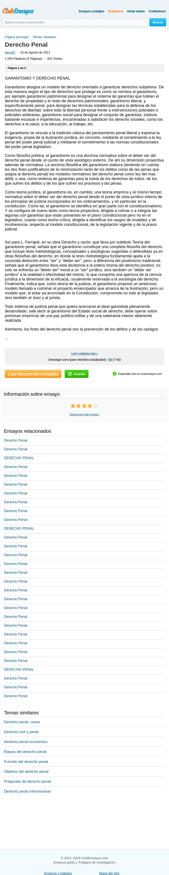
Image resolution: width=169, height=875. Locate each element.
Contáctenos (157, 11)
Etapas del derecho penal (25, 752)
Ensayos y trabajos (91, 11)
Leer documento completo (33, 374)
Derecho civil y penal (21, 732)
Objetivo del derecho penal (26, 771)
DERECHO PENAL (19, 458)
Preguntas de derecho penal (27, 781)
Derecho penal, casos (22, 722)
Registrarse (115, 11)
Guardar (76, 374)
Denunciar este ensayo (84, 414)
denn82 (10, 52)
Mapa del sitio (109, 873)
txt (110, 359)
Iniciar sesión (136, 11)
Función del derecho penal (26, 762)
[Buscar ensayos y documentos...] (75, 22)
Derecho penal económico (26, 742)
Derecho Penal (15, 440)
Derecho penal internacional (27, 791)
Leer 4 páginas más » (84, 353)
